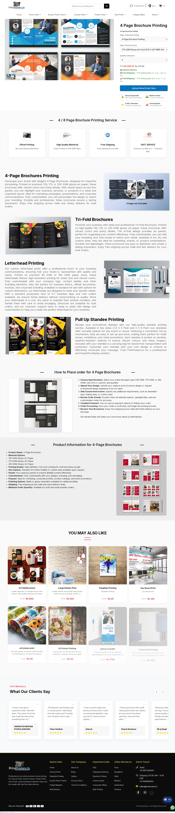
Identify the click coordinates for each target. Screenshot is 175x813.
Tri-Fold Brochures (94, 217)
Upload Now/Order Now (144, 88)
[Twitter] (151, 791)
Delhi (116, 775)
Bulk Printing (98, 788)
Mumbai (117, 779)
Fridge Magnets (56, 784)
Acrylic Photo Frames (58, 779)
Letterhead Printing (24, 261)
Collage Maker (139, 14)
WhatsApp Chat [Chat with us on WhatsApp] (7, 811)
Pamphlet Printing (57, 775)
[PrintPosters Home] (17, 5)
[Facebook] (138, 791)
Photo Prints (34, 14)
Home (19, 14)
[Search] (106, 6)
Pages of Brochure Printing (129, 35)
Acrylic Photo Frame (57, 14)
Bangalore (118, 771)
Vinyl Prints (119, 14)
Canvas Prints (80, 14)
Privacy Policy (77, 779)
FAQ (94, 766)
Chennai (117, 788)
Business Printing (99, 775)
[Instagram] (145, 791)
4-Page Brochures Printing (32, 174)
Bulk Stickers (55, 788)
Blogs (73, 771)
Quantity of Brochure (127, 56)
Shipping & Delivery (101, 771)
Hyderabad (118, 784)
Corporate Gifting (100, 784)
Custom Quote (98, 779)
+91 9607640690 (147, 769)
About (154, 14)
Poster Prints (100, 14)
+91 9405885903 (146, 780)
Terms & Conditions (79, 784)
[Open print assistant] (167, 799)
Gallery (74, 775)
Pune (116, 766)
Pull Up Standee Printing (99, 317)
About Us (75, 766)
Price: (122, 66)
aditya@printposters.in (148, 785)
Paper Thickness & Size (128, 45)
